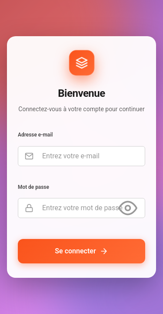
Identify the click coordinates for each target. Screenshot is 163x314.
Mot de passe (33, 187)
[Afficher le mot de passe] (127, 208)
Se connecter (81, 251)
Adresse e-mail (35, 135)
